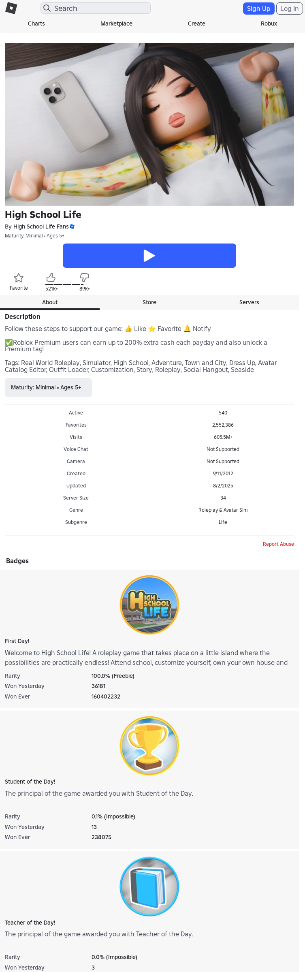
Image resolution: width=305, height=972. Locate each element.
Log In (289, 8)
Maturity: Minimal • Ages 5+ (34, 236)
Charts (36, 23)
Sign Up (259, 8)
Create (196, 23)
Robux (269, 23)
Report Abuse (278, 544)
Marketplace (116, 23)
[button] (72, 226)
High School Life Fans (41, 226)
